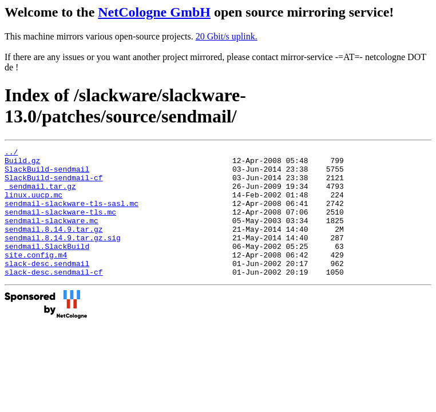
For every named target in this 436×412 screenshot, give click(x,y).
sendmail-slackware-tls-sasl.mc (71, 215)
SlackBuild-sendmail (47, 174)
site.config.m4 (36, 277)
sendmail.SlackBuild (47, 267)
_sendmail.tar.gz (40, 194)
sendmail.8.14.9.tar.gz (54, 246)
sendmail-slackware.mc (51, 236)
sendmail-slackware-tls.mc (60, 225)
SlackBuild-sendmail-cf (54, 184)
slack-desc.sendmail (47, 287)
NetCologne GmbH (154, 12)
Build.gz (22, 164)
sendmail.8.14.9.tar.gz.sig (63, 256)
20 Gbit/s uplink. (226, 36)
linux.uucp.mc (33, 205)
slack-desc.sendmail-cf (54, 297)
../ (11, 153)
